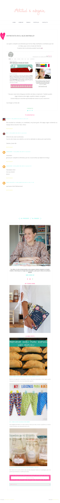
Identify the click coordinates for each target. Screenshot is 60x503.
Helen (8, 118)
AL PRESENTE (23, 218)
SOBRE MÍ (21, 22)
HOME (14, 22)
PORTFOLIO (36, 22)
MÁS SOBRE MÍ (30, 275)
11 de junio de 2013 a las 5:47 (19, 118)
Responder (9, 128)
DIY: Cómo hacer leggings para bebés (19, 422)
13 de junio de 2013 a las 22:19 (22, 166)
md (7, 133)
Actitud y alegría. (10, 499)
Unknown (9, 151)
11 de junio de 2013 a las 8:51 (22, 151)
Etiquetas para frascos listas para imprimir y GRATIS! (23, 467)
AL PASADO (37, 218)
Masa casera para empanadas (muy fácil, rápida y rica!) (24, 376)
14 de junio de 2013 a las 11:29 (24, 182)
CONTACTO (45, 22)
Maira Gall (56, 499)
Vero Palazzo (10, 182)
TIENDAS (28, 22)
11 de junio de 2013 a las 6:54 (17, 133)
